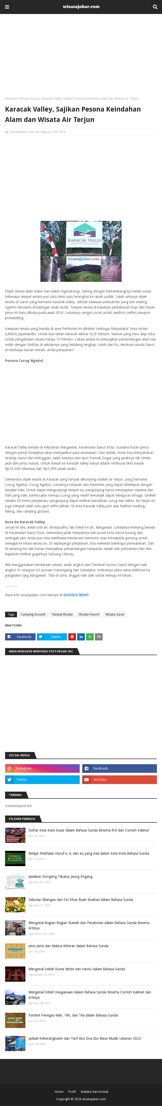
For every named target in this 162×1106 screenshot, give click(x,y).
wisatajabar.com (23, 132)
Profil (72, 1092)
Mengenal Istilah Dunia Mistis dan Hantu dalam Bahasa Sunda (76, 969)
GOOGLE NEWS (76, 595)
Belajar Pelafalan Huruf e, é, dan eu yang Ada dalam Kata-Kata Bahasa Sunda (88, 853)
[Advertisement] (81, 57)
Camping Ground (33, 614)
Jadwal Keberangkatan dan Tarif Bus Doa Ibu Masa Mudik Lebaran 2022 (84, 1038)
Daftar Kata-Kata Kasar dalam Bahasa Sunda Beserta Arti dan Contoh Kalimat (88, 830)
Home (59, 1092)
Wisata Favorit (89, 614)
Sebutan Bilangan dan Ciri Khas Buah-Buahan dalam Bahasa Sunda (80, 900)
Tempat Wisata (62, 614)
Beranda (11, 98)
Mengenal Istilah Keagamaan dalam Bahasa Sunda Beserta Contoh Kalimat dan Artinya (89, 995)
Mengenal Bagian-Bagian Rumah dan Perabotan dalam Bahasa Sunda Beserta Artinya (88, 925)
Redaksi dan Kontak (94, 1092)
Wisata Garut (29, 98)
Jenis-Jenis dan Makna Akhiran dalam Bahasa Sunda (68, 946)
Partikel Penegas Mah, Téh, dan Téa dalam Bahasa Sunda (73, 1015)
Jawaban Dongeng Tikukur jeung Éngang (60, 876)
